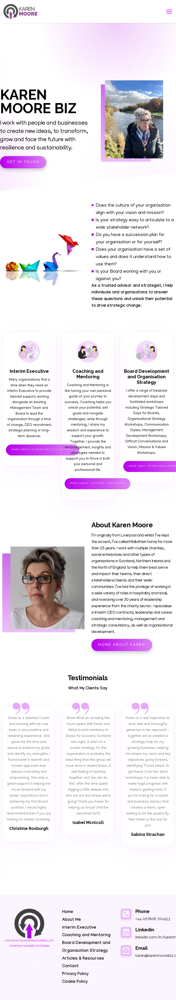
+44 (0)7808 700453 (152, 919)
